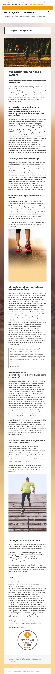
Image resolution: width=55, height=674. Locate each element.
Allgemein (20, 658)
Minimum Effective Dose (35, 659)
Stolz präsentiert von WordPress (31, 671)
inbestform (26, 659)
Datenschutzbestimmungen (36, 4)
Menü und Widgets (49, 13)
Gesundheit (11, 659)
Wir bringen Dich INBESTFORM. (20, 12)
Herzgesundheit (19, 659)
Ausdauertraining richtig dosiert (24, 73)
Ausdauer (34, 658)
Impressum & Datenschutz (14, 671)
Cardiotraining (40, 658)
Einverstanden (27, 8)
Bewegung (26, 658)
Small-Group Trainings (21, 216)
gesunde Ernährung (31, 318)
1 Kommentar (13, 661)
